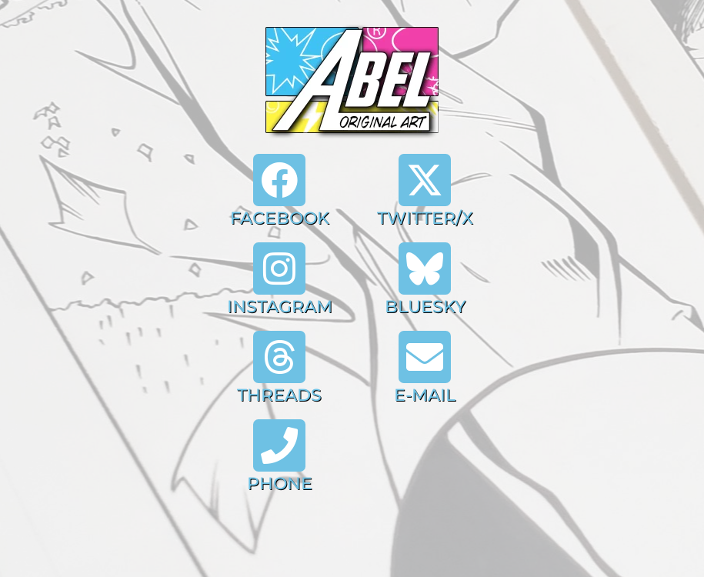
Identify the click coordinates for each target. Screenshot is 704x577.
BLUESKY (425, 306)
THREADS (279, 395)
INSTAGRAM (279, 306)
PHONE (279, 483)
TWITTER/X (425, 218)
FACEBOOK (279, 218)
